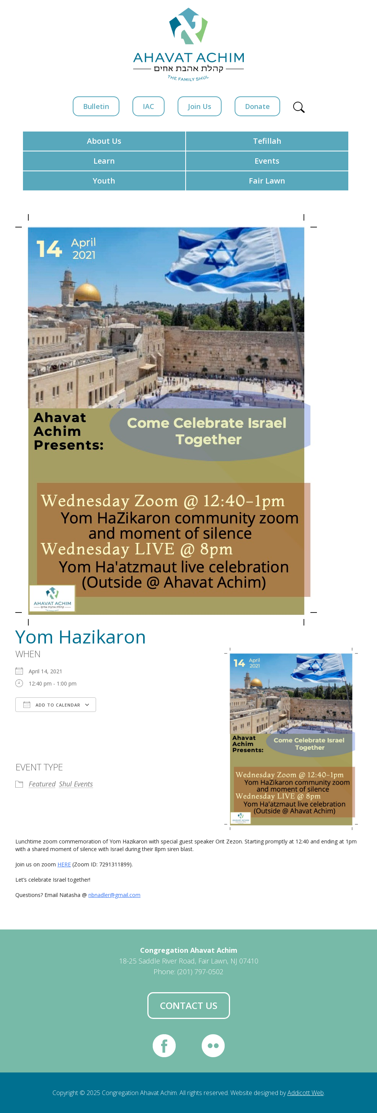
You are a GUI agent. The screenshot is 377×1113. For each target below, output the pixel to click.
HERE (64, 864)
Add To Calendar (51, 704)
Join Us (199, 106)
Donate (257, 106)
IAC (148, 106)
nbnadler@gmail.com (114, 895)
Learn (104, 161)
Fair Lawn (267, 180)
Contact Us (188, 1005)
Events (267, 161)
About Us (104, 141)
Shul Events (76, 783)
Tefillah (267, 141)
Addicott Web (305, 1093)
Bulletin (96, 106)
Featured (42, 783)
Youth (104, 180)
